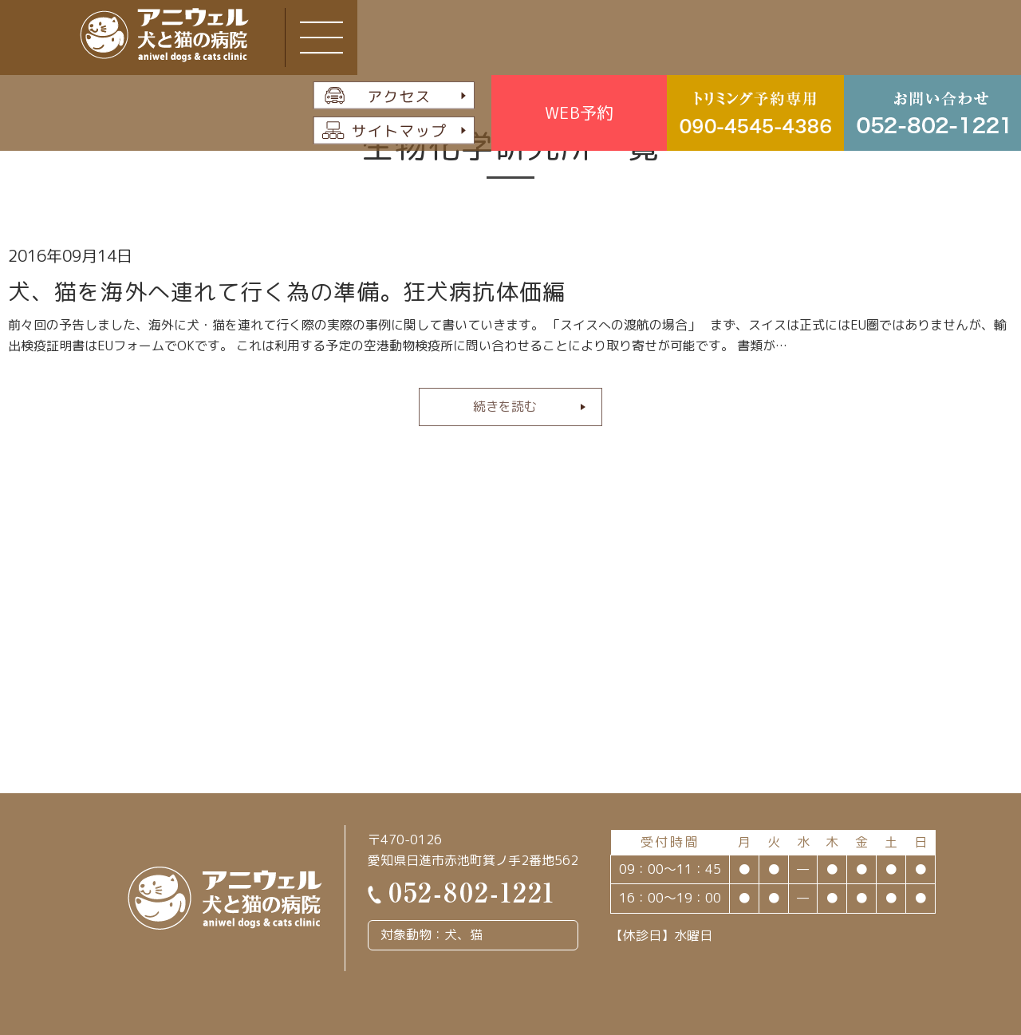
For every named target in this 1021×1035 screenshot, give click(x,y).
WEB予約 (579, 112)
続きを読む (505, 406)
